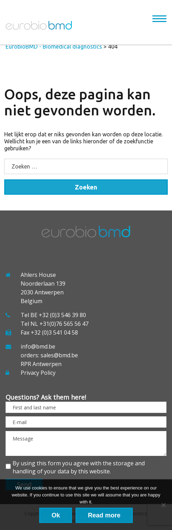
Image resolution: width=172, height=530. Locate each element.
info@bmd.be (38, 346)
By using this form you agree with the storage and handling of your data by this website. (79, 467)
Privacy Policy (38, 373)
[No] (163, 504)
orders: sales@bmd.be (49, 355)
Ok (55, 515)
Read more (104, 515)
